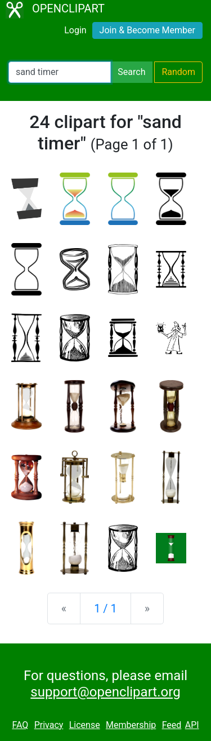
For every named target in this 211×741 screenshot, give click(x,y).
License (84, 725)
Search (131, 72)
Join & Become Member (147, 30)
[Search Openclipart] (59, 72)
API (192, 725)
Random (178, 72)
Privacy (49, 725)
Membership (131, 725)
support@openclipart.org (105, 692)
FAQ (20, 725)
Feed (172, 725)
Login (75, 30)
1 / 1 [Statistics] (105, 608)
